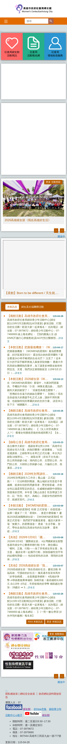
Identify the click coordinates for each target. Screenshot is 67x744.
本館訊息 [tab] (12, 306)
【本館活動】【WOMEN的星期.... (28, 505)
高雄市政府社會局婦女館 (33, 9)
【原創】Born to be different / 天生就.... (31, 293)
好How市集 (40, 709)
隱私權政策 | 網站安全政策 (20, 693)
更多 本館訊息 (54, 621)
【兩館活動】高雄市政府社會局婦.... (30, 315)
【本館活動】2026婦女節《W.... (27, 378)
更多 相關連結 (56, 634)
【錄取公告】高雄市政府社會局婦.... (30, 442)
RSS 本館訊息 (35, 621)
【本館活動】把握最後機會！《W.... (30, 347)
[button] (51, 21)
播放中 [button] (61, 236)
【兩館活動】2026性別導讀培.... (27, 473)
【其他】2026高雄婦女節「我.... (27, 565)
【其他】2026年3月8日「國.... (26, 537)
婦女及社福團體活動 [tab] (32, 306)
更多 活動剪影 (53, 182)
